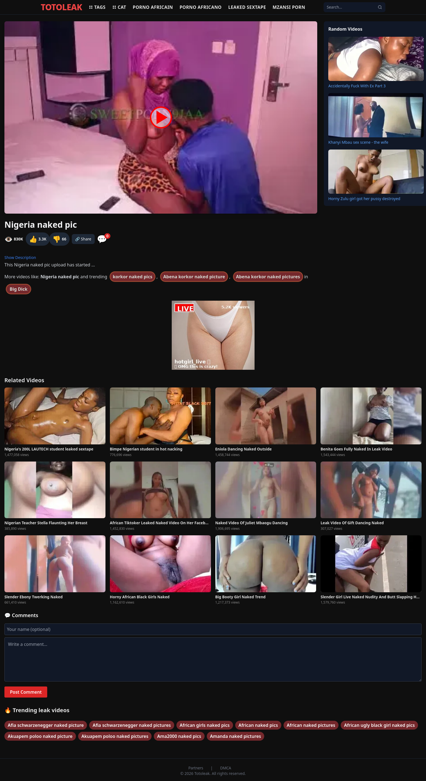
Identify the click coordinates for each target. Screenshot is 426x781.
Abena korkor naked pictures (268, 277)
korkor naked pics (132, 277)
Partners (196, 767)
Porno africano (201, 7)
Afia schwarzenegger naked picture (46, 725)
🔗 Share (83, 239)
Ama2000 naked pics (179, 736)
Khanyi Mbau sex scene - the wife (358, 142)
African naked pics (258, 725)
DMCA (225, 767)
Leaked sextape (247, 7)
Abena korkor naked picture (194, 277)
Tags (97, 7)
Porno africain (153, 7)
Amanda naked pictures (235, 736)
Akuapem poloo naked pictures (115, 736)
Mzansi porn (288, 7)
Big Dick (18, 289)
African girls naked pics (205, 725)
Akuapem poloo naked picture (40, 736)
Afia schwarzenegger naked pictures (131, 725)
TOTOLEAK (61, 7)
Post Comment (26, 692)
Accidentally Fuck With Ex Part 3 (356, 85)
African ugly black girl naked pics (379, 725)
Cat (119, 7)
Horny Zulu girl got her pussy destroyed (364, 198)
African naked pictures (311, 725)
